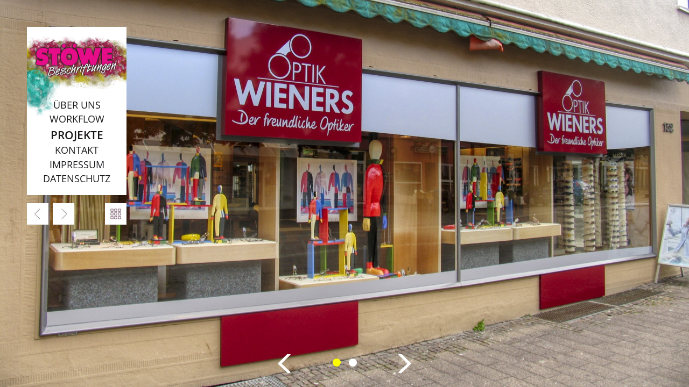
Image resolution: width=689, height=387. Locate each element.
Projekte (77, 134)
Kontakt (77, 150)
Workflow (77, 118)
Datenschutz (76, 178)
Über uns (77, 104)
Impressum (77, 164)
